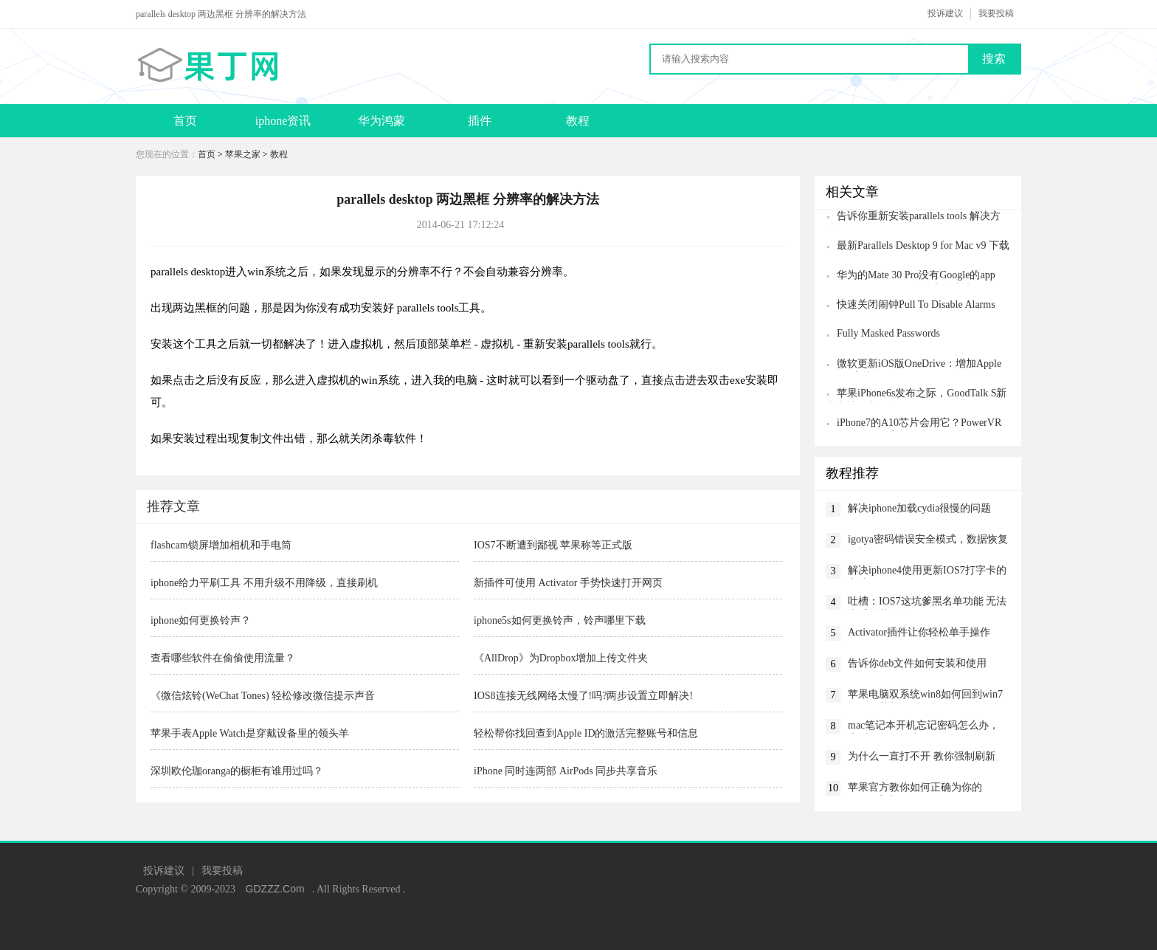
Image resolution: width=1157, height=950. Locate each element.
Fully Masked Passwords (888, 333)
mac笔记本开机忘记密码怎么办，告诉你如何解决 (923, 727)
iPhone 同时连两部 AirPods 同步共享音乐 (565, 771)
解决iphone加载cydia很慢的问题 (919, 508)
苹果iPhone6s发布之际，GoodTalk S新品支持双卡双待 (916, 395)
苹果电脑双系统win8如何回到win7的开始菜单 (925, 696)
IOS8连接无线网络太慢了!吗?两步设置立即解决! (583, 695)
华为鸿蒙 (381, 120)
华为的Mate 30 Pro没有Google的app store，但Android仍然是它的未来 (910, 276)
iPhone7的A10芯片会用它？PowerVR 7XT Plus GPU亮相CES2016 (913, 424)
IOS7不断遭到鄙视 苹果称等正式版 (553, 545)
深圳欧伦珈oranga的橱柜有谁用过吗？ (237, 771)
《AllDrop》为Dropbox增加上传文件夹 (561, 658)
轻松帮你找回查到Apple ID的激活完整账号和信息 (586, 733)
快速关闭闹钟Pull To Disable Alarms (916, 304)
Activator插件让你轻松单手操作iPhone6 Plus (919, 634)
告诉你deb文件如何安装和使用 (917, 663)
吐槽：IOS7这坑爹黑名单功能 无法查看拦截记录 (927, 603)
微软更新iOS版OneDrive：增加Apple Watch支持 (913, 365)
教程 (578, 120)
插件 (479, 120)
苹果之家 (242, 154)
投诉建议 (945, 13)
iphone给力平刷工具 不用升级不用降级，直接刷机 (264, 582)
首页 (185, 120)
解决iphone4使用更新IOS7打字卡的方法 (927, 572)
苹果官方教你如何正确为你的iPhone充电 (915, 789)
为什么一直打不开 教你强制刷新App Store (921, 758)
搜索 (994, 58)
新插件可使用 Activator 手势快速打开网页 (568, 582)
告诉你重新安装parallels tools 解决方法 (913, 217)
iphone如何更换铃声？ (201, 620)
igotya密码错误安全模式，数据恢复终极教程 (928, 541)
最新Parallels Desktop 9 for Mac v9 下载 (923, 245)
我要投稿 (996, 13)
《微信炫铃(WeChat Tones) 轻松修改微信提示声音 (263, 695)
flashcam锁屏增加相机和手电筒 (221, 545)
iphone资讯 (283, 120)
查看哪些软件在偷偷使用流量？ (223, 658)
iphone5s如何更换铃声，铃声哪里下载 (560, 620)
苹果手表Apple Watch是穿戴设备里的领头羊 (250, 733)
